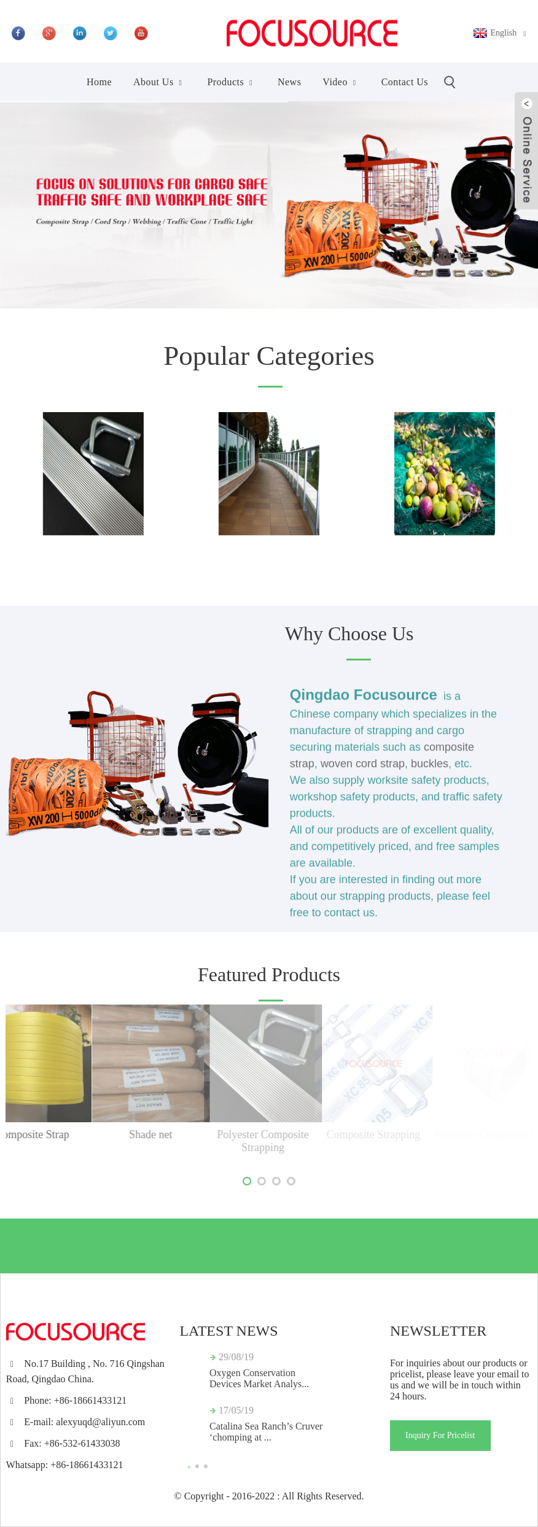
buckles (429, 769)
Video (340, 82)
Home (99, 82)
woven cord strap (363, 769)
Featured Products (269, 974)
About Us (159, 82)
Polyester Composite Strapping (225, 1141)
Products (231, 82)
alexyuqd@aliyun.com (100, 1422)
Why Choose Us (349, 633)
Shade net (108, 1134)
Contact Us (404, 82)
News (289, 82)
